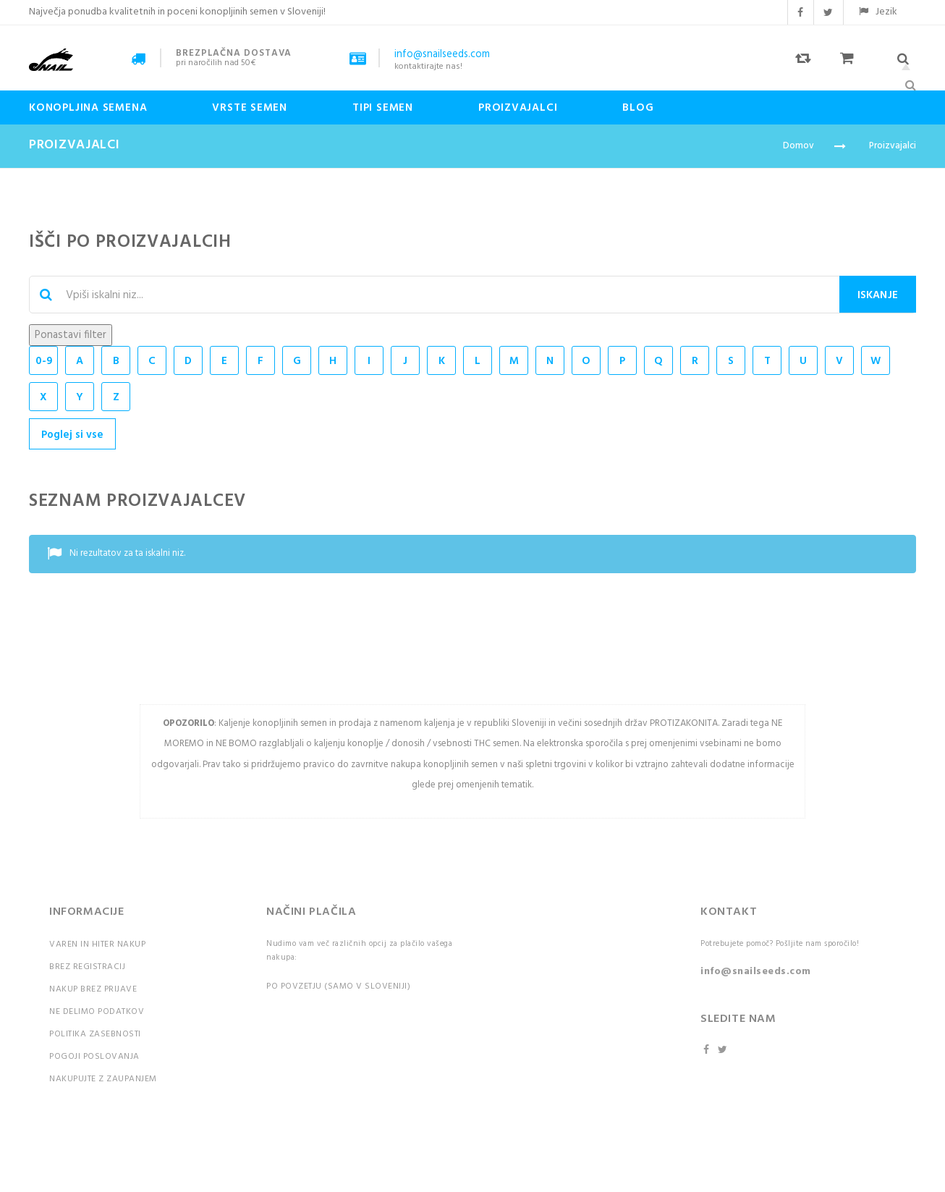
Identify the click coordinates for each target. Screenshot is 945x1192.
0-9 (43, 361)
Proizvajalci (517, 108)
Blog (637, 108)
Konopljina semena (88, 108)
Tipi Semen (382, 108)
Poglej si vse (72, 435)
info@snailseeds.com (755, 971)
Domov (798, 145)
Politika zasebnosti (95, 1034)
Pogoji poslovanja (94, 1056)
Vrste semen (249, 108)
